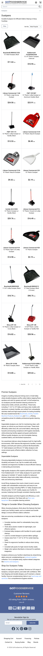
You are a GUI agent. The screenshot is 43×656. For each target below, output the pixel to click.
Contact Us (8, 642)
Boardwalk (23, 414)
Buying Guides (20, 642)
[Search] (20, 6)
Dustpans (4, 10)
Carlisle (30, 414)
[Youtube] (26, 629)
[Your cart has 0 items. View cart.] (40, 2)
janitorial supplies (31, 557)
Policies (36, 638)
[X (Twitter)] (17, 629)
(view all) (21, 602)
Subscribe (32, 623)
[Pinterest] (21, 629)
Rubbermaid (18, 416)
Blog (29, 642)
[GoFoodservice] (16, 2)
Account (19, 638)
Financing (28, 638)
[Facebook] (13, 629)
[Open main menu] (3, 2)
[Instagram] (29, 629)
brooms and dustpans (11, 562)
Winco (28, 416)
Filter (4, 26)
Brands (36, 642)
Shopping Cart (8, 638)
